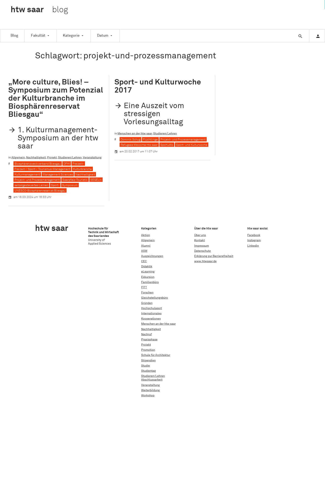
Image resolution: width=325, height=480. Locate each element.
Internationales (151, 313)
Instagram (254, 240)
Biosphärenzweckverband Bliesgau (38, 163)
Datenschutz (202, 251)
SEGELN (96, 179)
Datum (102, 35)
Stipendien (148, 360)
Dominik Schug (130, 139)
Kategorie (71, 35)
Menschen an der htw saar (135, 133)
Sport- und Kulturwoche (191, 145)
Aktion (145, 235)
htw (39, 10)
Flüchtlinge (150, 139)
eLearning (148, 271)
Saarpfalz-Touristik (75, 179)
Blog (14, 35)
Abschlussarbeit (151, 379)
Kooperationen (151, 318)
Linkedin (253, 245)
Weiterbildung (150, 390)
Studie (145, 365)
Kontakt (199, 240)
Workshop (147, 395)
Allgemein (18, 157)
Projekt (52, 157)
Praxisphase (149, 339)
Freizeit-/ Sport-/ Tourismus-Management (42, 169)
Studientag (148, 370)
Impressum (201, 245)
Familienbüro (150, 282)
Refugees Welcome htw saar (139, 145)
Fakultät (38, 35)
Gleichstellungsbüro (154, 297)
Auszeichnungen (152, 256)
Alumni (145, 245)
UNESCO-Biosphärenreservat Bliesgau (40, 190)
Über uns (200, 235)
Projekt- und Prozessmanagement (37, 179)
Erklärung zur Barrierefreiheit (213, 256)
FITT (144, 287)
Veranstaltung (92, 157)
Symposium (70, 185)
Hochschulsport (151, 308)
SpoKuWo (166, 145)
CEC (144, 261)
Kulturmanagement (27, 174)
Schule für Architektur (155, 355)
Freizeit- (78, 163)
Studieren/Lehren (70, 157)
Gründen (147, 303)
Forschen (147, 292)
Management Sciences (58, 174)
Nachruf (146, 334)
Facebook (253, 235)
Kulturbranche (82, 169)
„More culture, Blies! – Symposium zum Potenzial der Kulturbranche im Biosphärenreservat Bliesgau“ (55, 98)
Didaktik (146, 266)
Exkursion (147, 277)
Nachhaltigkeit (36, 157)
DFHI (66, 163)
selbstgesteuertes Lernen (31, 185)
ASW (144, 251)
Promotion (148, 350)
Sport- (55, 185)
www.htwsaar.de (205, 261)
